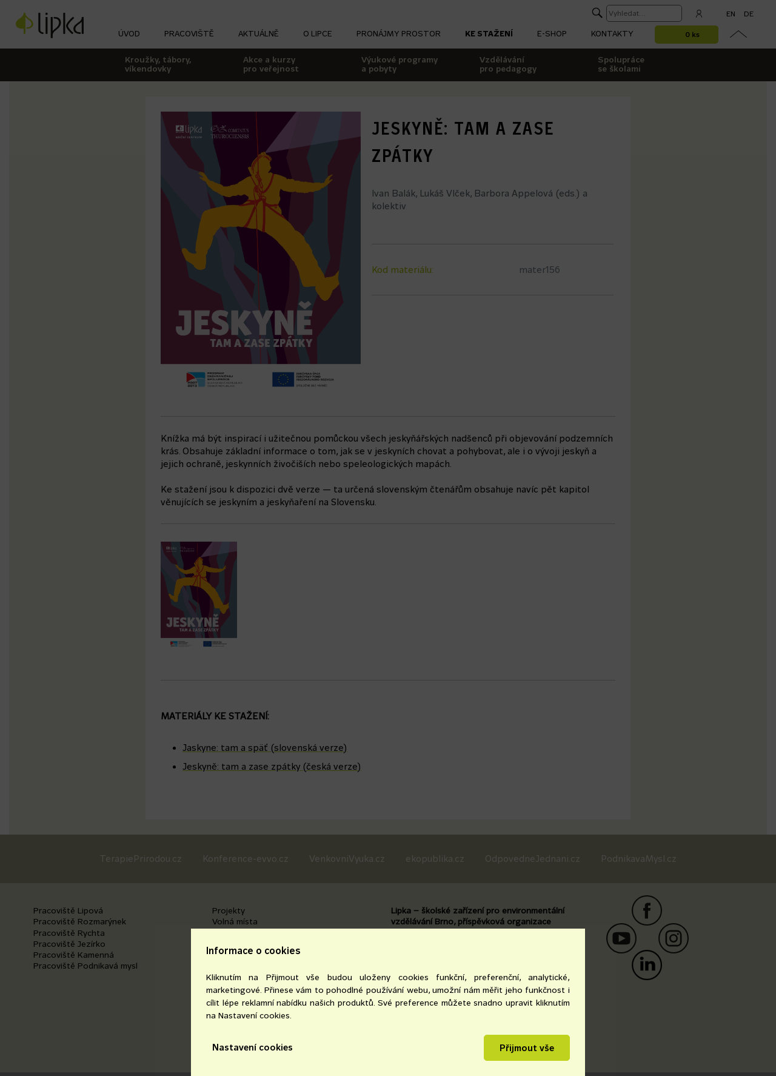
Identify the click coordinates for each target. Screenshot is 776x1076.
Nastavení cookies (252, 1047)
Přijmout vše (527, 1048)
